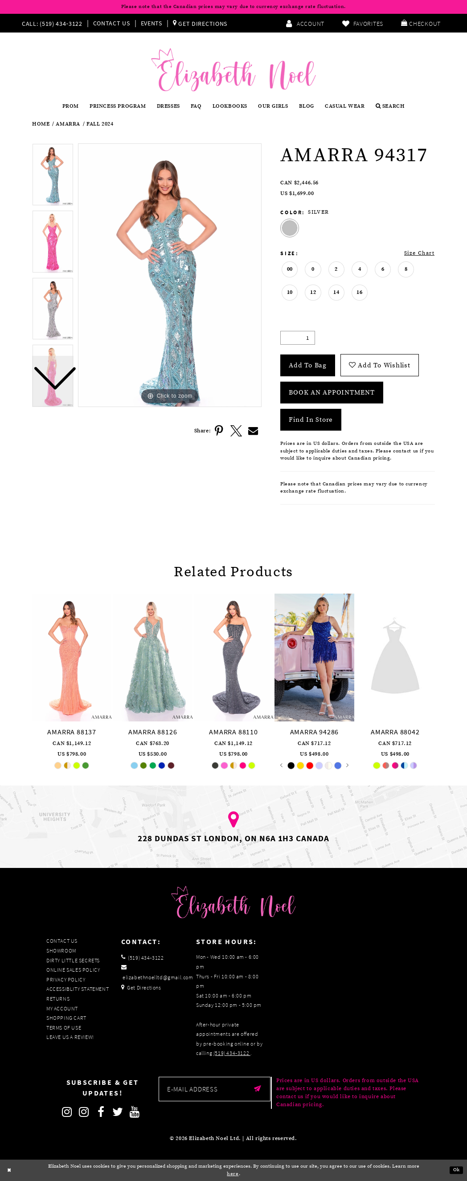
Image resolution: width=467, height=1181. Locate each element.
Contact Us (111, 23)
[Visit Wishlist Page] (362, 23)
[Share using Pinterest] (219, 431)
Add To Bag (308, 365)
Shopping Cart (66, 1017)
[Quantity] (297, 338)
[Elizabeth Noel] (233, 69)
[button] (421, 23)
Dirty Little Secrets (73, 960)
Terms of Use (63, 1027)
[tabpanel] (169, 275)
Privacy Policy (65, 979)
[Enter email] (214, 1089)
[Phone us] (51, 23)
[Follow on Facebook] (101, 1112)
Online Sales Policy (73, 969)
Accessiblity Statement (77, 989)
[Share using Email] (253, 431)
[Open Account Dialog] (305, 23)
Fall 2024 (99, 124)
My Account (62, 1008)
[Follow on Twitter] (118, 1112)
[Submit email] (257, 1089)
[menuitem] (54, 23)
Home (40, 124)
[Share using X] (236, 431)
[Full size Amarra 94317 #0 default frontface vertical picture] (169, 275)
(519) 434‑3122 (231, 1053)
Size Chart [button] (419, 253)
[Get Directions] (200, 23)
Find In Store (311, 419)
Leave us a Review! (70, 1037)
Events (151, 23)
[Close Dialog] (9, 1170)
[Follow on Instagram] (67, 1112)
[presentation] (71, 657)
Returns (58, 998)
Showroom (61, 950)
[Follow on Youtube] (135, 1112)
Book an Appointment (331, 392)
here (232, 1174)
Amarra (68, 124)
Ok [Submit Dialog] (456, 1170)
